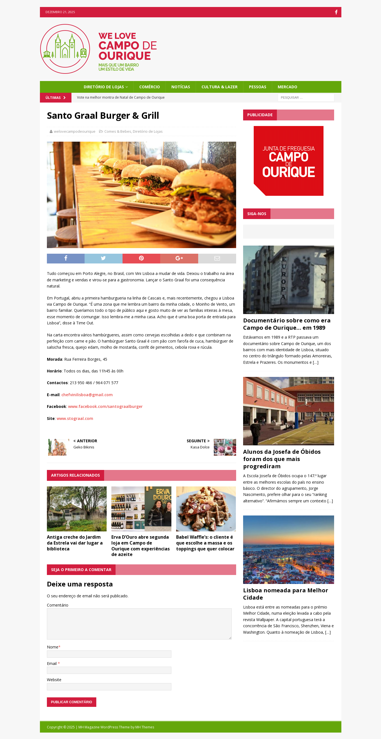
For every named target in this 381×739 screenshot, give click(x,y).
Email (52, 663)
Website (54, 679)
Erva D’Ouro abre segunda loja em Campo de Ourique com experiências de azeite (140, 545)
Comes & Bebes (117, 130)
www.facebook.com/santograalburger (105, 405)
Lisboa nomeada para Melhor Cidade (285, 593)
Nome (52, 646)
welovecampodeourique (74, 130)
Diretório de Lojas (104, 86)
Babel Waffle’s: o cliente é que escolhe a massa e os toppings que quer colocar (205, 542)
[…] (315, 361)
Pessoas (257, 86)
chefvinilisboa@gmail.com (87, 394)
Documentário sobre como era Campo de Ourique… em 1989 (287, 323)
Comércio (149, 86)
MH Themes (144, 726)
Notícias (180, 86)
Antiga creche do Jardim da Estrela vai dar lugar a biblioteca (75, 542)
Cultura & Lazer (220, 86)
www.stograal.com (75, 417)
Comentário (57, 604)
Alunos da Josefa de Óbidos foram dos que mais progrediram (282, 458)
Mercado (287, 86)
